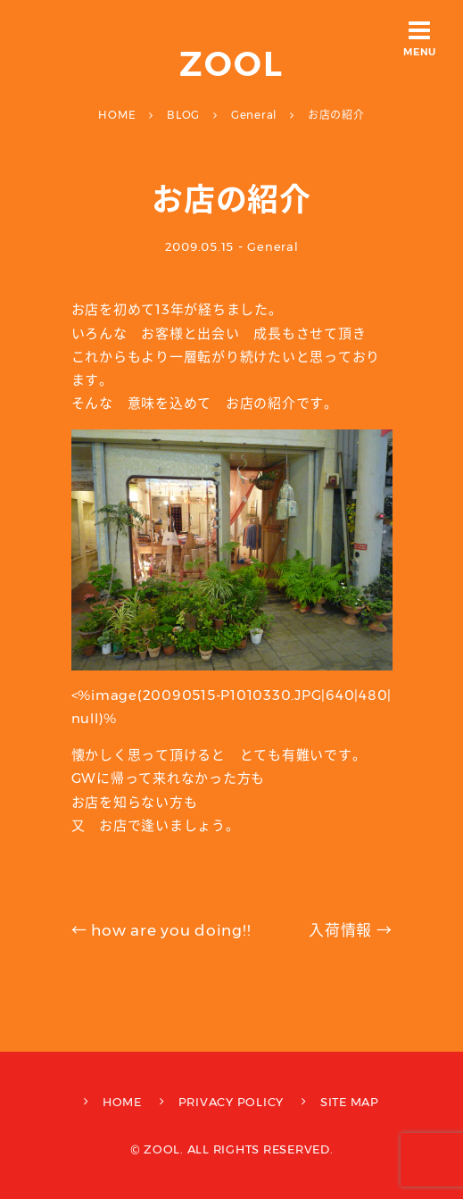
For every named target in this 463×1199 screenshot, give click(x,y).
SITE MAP (349, 1102)
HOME (122, 1102)
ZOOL (231, 64)
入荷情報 (351, 930)
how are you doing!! (161, 930)
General (272, 246)
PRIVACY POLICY (231, 1102)
